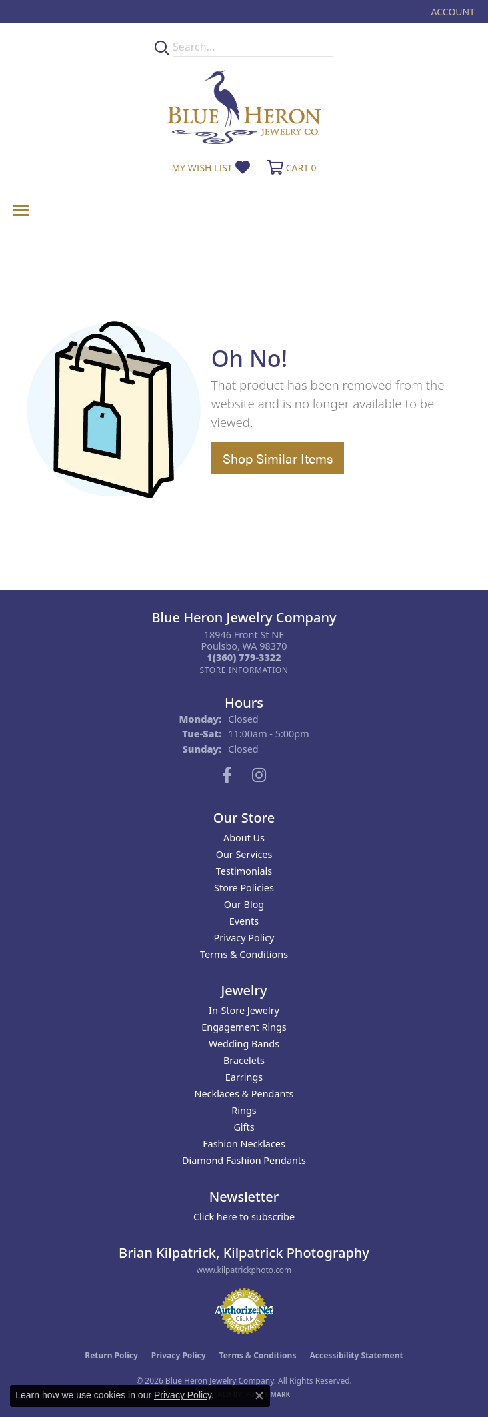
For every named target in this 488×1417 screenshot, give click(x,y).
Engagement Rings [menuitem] (244, 1027)
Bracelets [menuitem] (244, 1060)
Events (244, 921)
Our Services (244, 854)
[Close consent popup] (259, 1396)
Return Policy (111, 1355)
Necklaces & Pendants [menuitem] (244, 1093)
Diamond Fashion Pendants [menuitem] (244, 1160)
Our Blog (244, 904)
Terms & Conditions (244, 954)
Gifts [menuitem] (243, 1127)
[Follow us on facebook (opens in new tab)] (227, 775)
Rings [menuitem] (243, 1110)
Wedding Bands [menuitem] (244, 1043)
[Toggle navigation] (21, 210)
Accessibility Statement (356, 1355)
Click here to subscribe (244, 1216)
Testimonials (244, 871)
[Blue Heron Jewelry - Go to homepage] (244, 107)
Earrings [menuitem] (244, 1077)
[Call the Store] (244, 657)
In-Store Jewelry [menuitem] (244, 1010)
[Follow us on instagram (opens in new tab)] (259, 775)
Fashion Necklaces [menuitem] (244, 1143)
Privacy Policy (244, 937)
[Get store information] (243, 670)
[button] (452, 11)
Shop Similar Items (278, 458)
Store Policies (244, 887)
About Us (244, 837)
